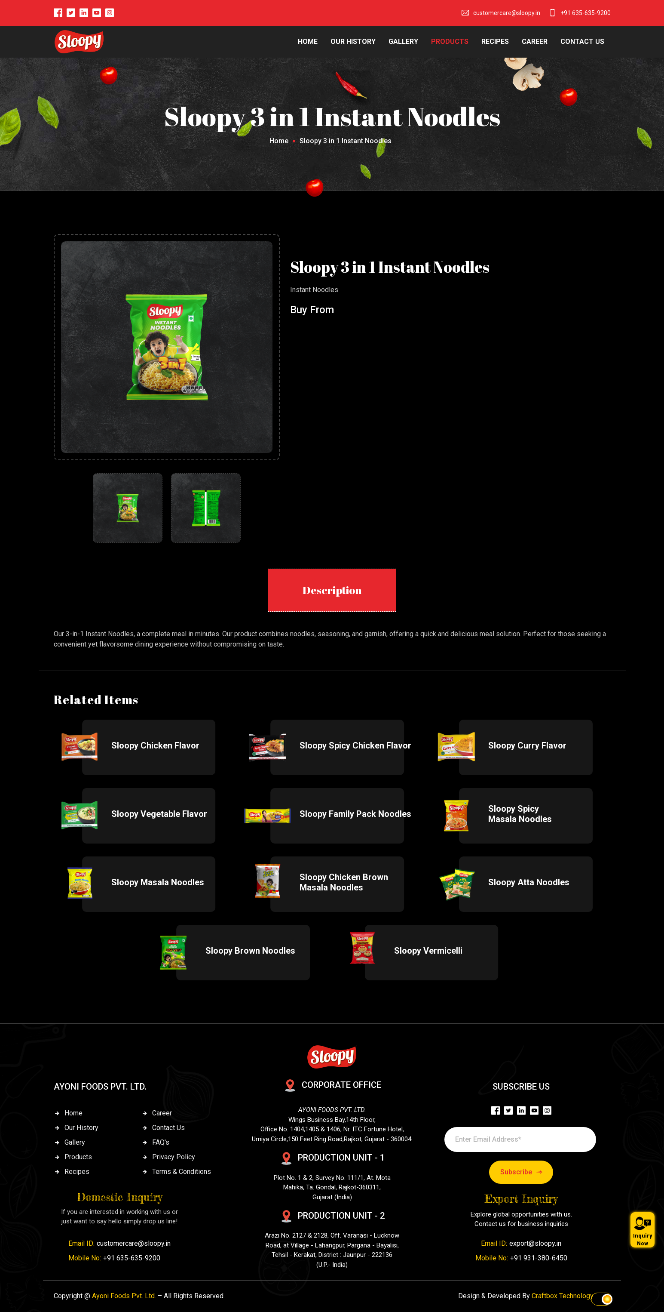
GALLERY (403, 41)
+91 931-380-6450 (538, 1258)
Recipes (76, 1171)
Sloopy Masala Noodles (157, 882)
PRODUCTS (449, 41)
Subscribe (521, 1172)
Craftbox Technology (563, 1296)
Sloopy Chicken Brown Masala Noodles (344, 882)
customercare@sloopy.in (506, 12)
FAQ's (160, 1142)
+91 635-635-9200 (585, 12)
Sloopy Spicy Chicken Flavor (355, 745)
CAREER (535, 41)
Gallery (74, 1142)
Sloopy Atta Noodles (528, 882)
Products (78, 1157)
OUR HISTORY (353, 41)
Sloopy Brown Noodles (250, 951)
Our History (81, 1128)
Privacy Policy (173, 1157)
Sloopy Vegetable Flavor (159, 814)
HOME (308, 41)
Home (278, 141)
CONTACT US (582, 41)
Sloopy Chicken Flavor (155, 745)
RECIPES (495, 41)
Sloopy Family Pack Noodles (355, 814)
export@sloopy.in (535, 1243)
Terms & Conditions (181, 1171)
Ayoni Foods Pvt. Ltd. (124, 1296)
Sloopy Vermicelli (428, 951)
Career (162, 1113)
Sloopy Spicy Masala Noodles (520, 814)
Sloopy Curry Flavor (527, 745)
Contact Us (168, 1128)
